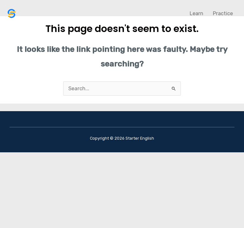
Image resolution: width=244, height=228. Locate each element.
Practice (223, 13)
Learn (196, 13)
